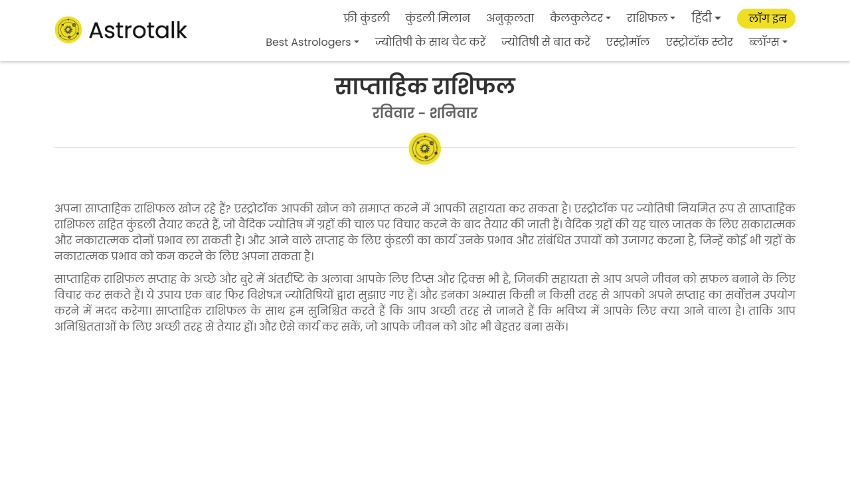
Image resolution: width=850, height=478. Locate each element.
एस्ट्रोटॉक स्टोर (699, 42)
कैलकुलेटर (576, 18)
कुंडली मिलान (438, 18)
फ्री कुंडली (367, 18)
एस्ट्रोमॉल (628, 42)
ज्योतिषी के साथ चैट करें (430, 42)
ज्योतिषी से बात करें (545, 42)
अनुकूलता (510, 18)
